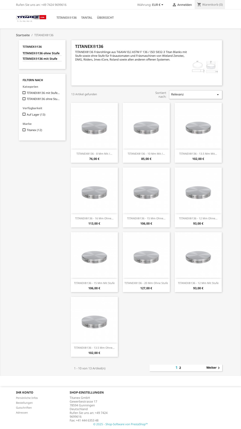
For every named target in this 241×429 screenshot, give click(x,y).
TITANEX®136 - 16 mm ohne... (94, 218)
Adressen (22, 412)
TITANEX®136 (66, 17)
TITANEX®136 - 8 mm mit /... (94, 153)
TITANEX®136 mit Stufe (40, 59)
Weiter (213, 368)
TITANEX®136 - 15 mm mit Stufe (94, 283)
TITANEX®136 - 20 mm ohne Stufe (146, 283)
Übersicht (105, 17)
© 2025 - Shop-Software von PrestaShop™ (120, 424)
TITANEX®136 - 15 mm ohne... (146, 218)
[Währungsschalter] (158, 5)
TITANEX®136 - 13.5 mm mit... (198, 153)
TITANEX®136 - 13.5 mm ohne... (94, 347)
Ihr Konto (24, 392)
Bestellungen (24, 402)
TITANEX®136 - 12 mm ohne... (198, 218)
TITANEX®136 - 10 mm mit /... (146, 153)
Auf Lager (36, 114)
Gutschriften (24, 407)
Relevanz (195, 94)
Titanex (34, 130)
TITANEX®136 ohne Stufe (41, 53)
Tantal (86, 17)
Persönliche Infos (27, 398)
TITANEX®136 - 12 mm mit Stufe (198, 283)
